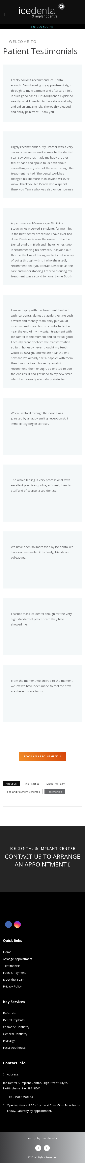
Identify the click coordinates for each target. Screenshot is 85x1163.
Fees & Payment (14, 973)
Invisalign (9, 1041)
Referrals (9, 1013)
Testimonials (55, 792)
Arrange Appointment (17, 959)
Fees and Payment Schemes (23, 792)
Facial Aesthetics (14, 1047)
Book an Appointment (42, 756)
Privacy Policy (12, 986)
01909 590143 (42, 27)
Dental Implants (14, 1020)
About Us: (11, 783)
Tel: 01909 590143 (20, 1097)
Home (7, 952)
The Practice (32, 783)
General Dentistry (15, 1034)
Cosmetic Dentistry (16, 1027)
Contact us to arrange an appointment (42, 860)
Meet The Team (55, 783)
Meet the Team (13, 979)
